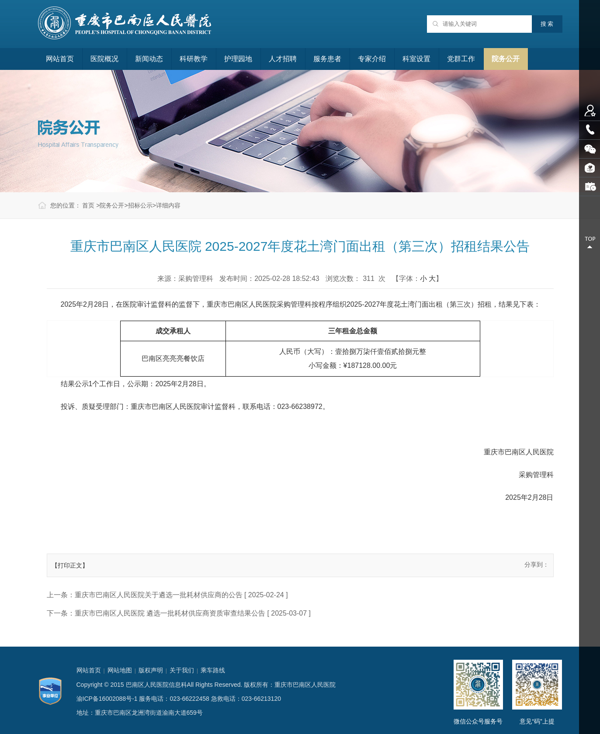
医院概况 (104, 58)
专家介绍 (372, 58)
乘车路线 (213, 670)
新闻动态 (149, 58)
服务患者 (327, 58)
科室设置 (416, 58)
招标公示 (140, 205)
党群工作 (461, 58)
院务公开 (506, 58)
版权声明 (151, 670)
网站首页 (60, 58)
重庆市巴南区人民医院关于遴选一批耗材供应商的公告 (159, 595)
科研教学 (194, 58)
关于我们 (182, 670)
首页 (88, 205)
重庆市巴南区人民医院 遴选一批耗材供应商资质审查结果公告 (170, 613)
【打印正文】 (70, 565)
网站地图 (120, 670)
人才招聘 (283, 58)
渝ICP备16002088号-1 (107, 698)
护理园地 (238, 58)
